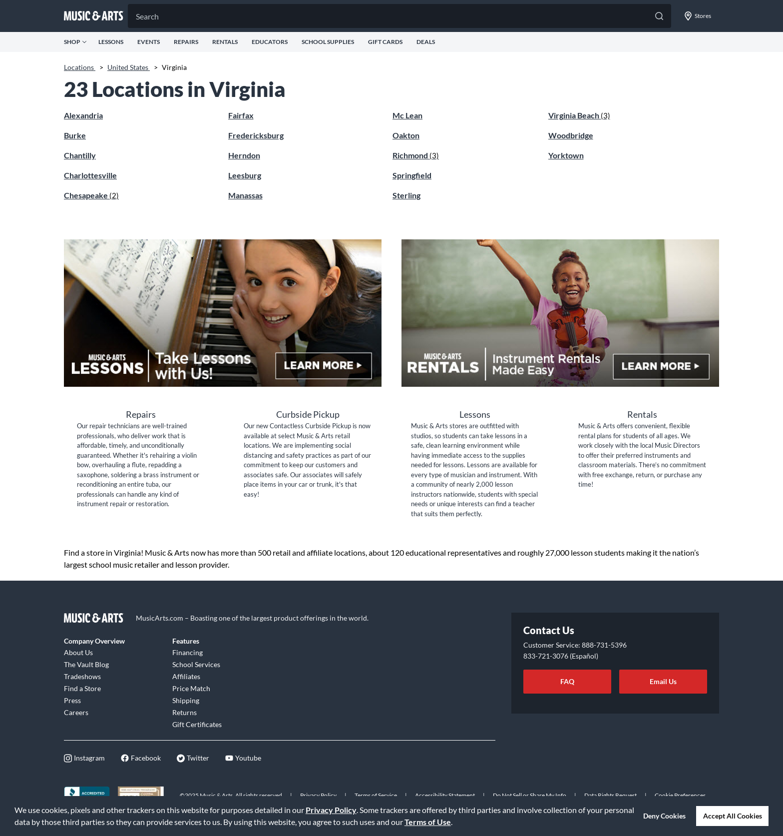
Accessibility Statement (445, 795)
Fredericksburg (256, 135)
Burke (75, 135)
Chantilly (80, 155)
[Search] (399, 16)
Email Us (663, 681)
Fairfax (241, 115)
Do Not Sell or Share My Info (529, 795)
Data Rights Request (610, 795)
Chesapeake (91, 195)
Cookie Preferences (680, 795)
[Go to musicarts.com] (94, 16)
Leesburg (244, 175)
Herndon (244, 155)
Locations (79, 67)
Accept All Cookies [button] (732, 816)
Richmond (415, 155)
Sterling (406, 195)
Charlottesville (90, 175)
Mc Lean (407, 115)
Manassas (245, 195)
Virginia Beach (579, 115)
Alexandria (83, 115)
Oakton (405, 135)
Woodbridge (570, 135)
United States (128, 67)
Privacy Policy (331, 810)
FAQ (567, 681)
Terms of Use (427, 822)
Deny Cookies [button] (664, 816)
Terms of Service (376, 795)
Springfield (411, 175)
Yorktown (566, 155)
